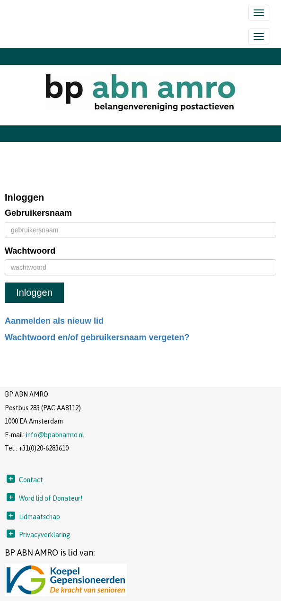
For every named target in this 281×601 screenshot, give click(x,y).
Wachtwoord (30, 251)
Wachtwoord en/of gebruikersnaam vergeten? (97, 337)
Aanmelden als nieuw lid (54, 321)
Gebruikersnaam (38, 213)
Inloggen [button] (34, 292)
